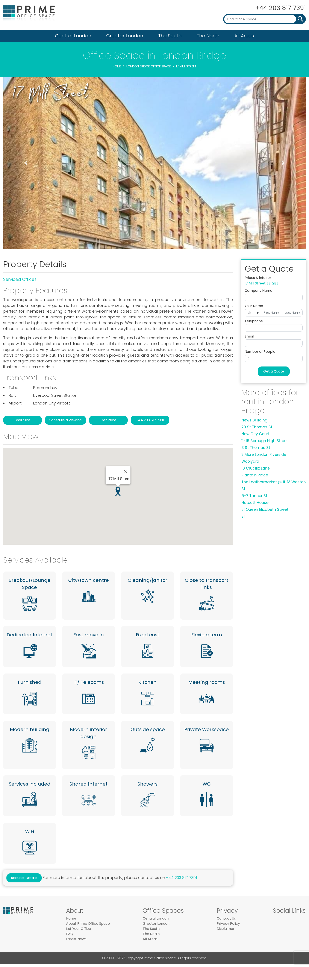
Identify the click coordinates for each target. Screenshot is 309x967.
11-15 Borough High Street (264, 440)
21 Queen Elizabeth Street (264, 509)
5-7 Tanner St (254, 495)
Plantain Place (254, 475)
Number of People (260, 351)
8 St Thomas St (255, 447)
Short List (22, 420)
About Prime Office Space (88, 926)
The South (170, 35)
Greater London (124, 35)
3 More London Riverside (263, 454)
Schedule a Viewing (65, 420)
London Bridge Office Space (148, 66)
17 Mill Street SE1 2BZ (261, 283)
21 (243, 516)
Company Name (258, 290)
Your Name (254, 305)
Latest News (76, 942)
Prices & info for (258, 277)
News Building (254, 420)
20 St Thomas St (256, 427)
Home (117, 66)
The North (208, 35)
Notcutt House (254, 502)
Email (249, 336)
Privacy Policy (228, 926)
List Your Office (78, 931)
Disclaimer (226, 931)
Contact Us (226, 921)
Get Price (108, 420)
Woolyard (250, 461)
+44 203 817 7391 (279, 7)
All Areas (244, 35)
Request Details (24, 880)
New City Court (255, 433)
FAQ (69, 936)
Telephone (254, 321)
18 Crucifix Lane (255, 468)
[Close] (125, 471)
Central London (73, 35)
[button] (26, 163)
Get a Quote (273, 371)
